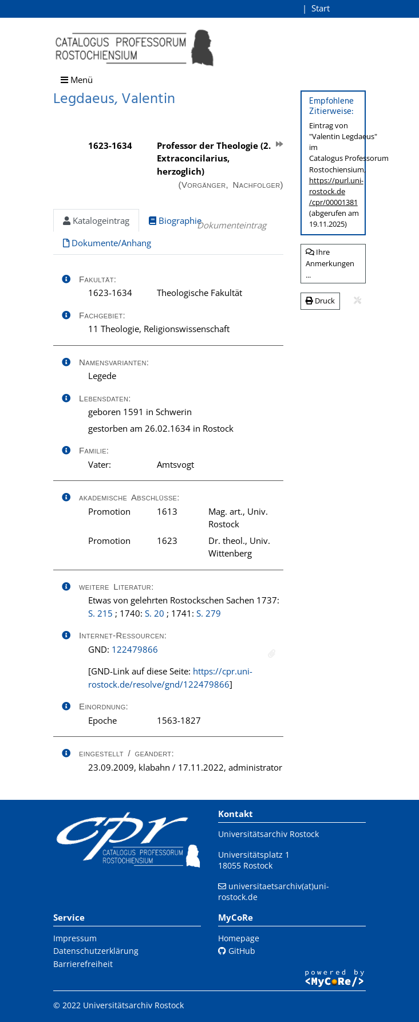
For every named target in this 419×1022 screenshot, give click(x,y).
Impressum (75, 938)
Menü (77, 79)
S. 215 (100, 613)
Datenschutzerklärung (96, 950)
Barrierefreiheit (83, 963)
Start (320, 8)
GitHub (236, 950)
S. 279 (208, 613)
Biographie (175, 220)
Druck (320, 300)
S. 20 (154, 613)
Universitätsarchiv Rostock (268, 833)
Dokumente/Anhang (107, 242)
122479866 (135, 649)
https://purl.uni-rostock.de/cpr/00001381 (336, 191)
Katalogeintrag (96, 220)
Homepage (238, 938)
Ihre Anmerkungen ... (330, 263)
